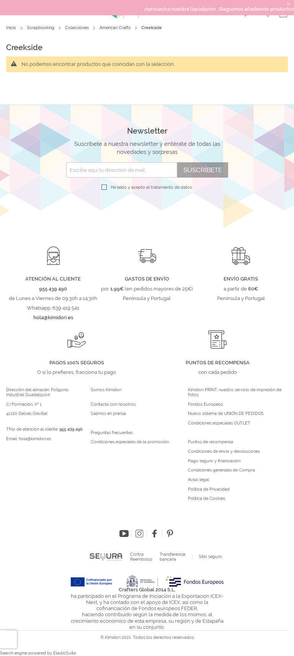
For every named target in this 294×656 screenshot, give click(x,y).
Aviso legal (198, 480)
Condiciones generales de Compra (221, 470)
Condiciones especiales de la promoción (130, 442)
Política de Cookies (206, 498)
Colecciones (77, 27)
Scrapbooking (41, 27)
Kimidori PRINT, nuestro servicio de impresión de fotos (234, 392)
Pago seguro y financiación (214, 461)
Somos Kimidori (106, 390)
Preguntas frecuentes (111, 433)
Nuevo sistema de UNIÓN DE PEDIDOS (226, 413)
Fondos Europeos (205, 404)
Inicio (11, 27)
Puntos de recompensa (210, 442)
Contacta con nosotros (113, 404)
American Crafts (116, 27)
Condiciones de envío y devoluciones (224, 451)
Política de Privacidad (209, 489)
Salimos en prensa (108, 413)
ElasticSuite (64, 653)
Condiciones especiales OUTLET (219, 423)
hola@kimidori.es (35, 438)
